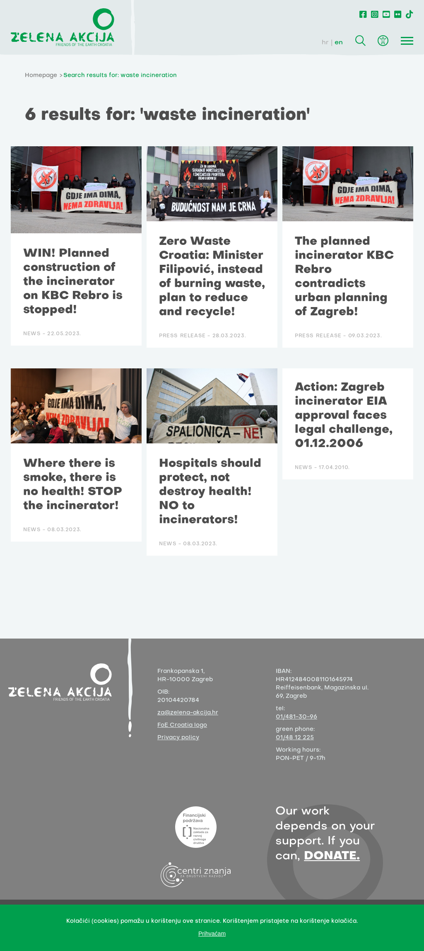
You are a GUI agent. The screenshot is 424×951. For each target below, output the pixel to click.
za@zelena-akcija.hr (187, 713)
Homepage (41, 75)
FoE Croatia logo (182, 725)
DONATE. (332, 856)
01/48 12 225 (295, 737)
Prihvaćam (212, 933)
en (339, 42)
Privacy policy (178, 737)
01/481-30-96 (296, 717)
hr (325, 42)
